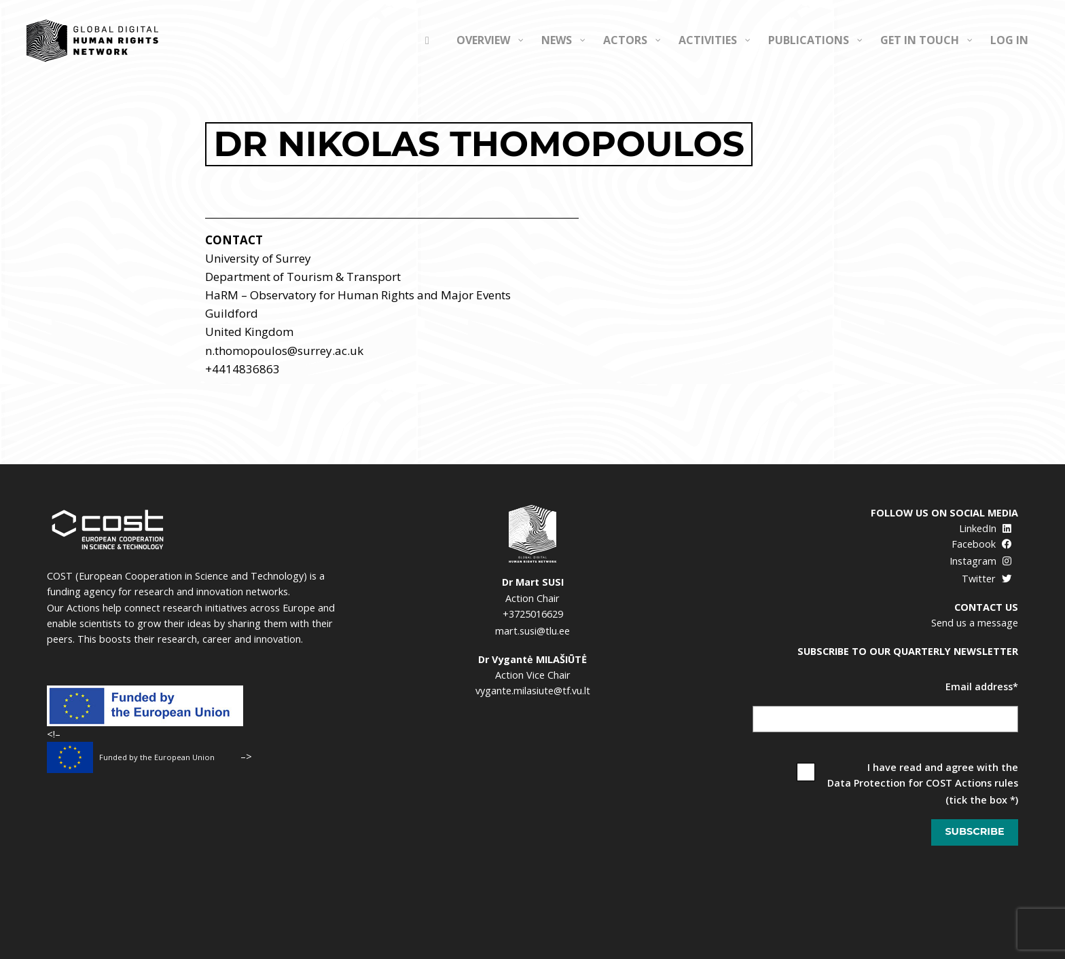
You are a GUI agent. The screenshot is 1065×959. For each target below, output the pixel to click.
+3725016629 (533, 613)
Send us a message (974, 622)
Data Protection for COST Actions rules (922, 782)
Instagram (980, 560)
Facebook (981, 544)
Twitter (986, 578)
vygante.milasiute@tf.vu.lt (532, 690)
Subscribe (974, 831)
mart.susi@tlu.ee (532, 630)
